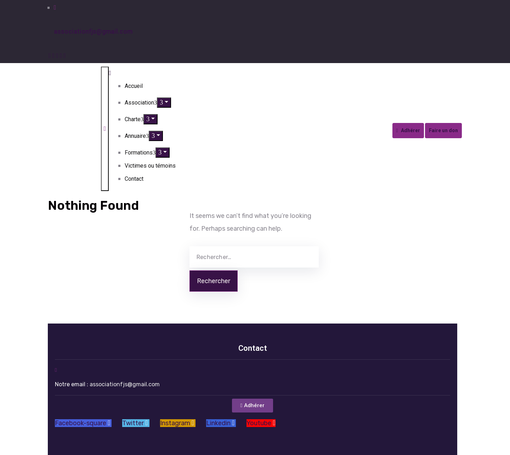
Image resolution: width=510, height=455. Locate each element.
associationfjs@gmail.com (93, 31)
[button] (252, 405)
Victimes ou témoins (150, 165)
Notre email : (107, 384)
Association (141, 102)
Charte (134, 119)
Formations (140, 152)
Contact (134, 178)
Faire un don (443, 130)
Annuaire (137, 136)
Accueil (134, 86)
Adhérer (408, 130)
